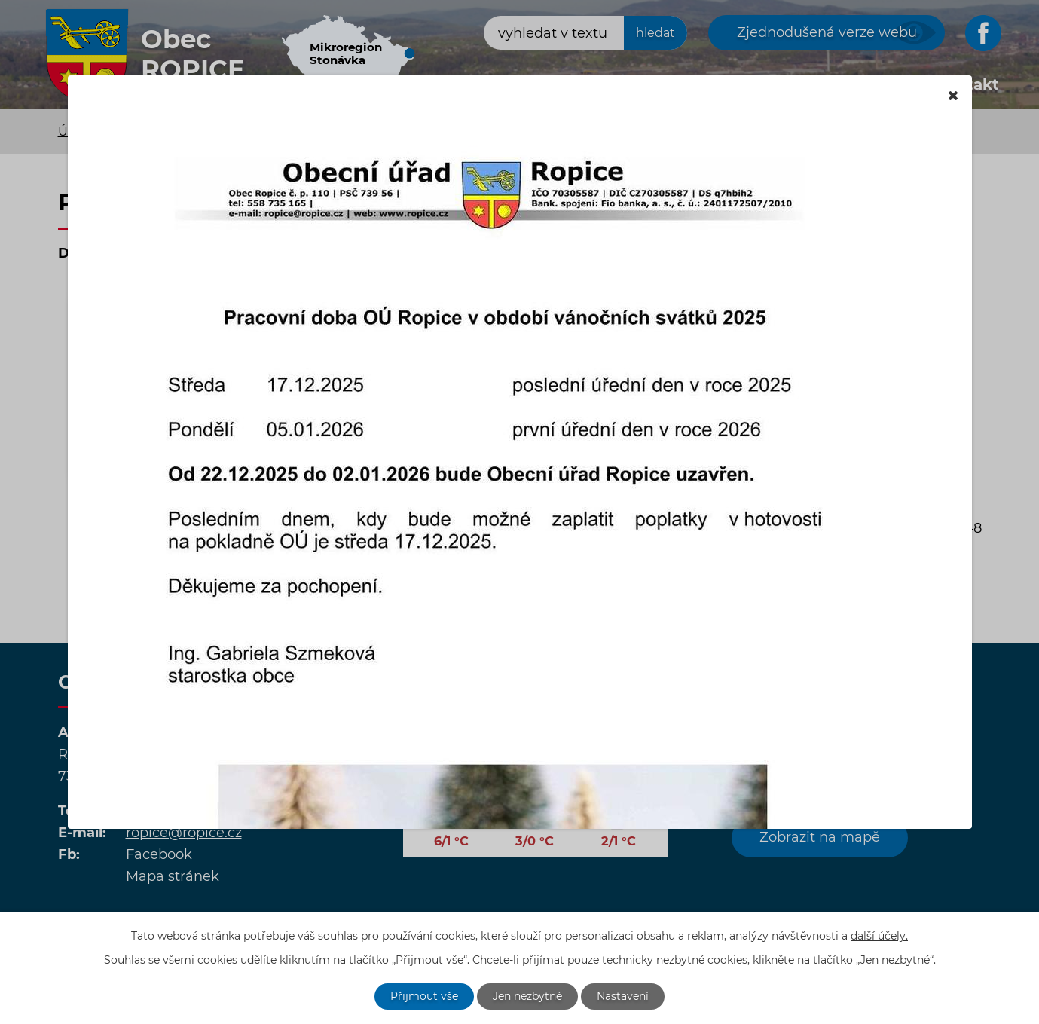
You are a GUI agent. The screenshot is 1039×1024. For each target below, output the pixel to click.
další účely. (879, 936)
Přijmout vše (424, 996)
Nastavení (623, 996)
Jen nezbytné (527, 996)
